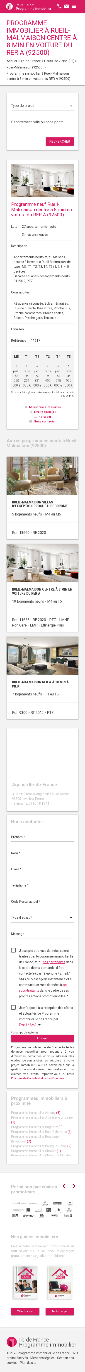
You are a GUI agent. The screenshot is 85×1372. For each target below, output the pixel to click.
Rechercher (59, 141)
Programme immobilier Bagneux (37, 1127)
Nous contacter (45, 421)
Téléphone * (20, 885)
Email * (16, 869)
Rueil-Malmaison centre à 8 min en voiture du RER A (42, 591)
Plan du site (28, 1362)
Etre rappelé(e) (45, 412)
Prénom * (18, 837)
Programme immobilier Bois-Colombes (41, 1132)
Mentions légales (42, 1358)
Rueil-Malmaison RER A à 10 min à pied (40, 684)
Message (17, 934)
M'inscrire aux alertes (45, 407)
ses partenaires (54, 962)
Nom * (15, 853)
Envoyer (42, 1038)
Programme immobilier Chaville (36, 1151)
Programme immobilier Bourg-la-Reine (41, 1146)
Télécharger (25, 1311)
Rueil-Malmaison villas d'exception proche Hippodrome (40, 504)
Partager (45, 416)
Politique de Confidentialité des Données (37, 1078)
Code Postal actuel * (25, 901)
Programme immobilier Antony (35, 1112)
